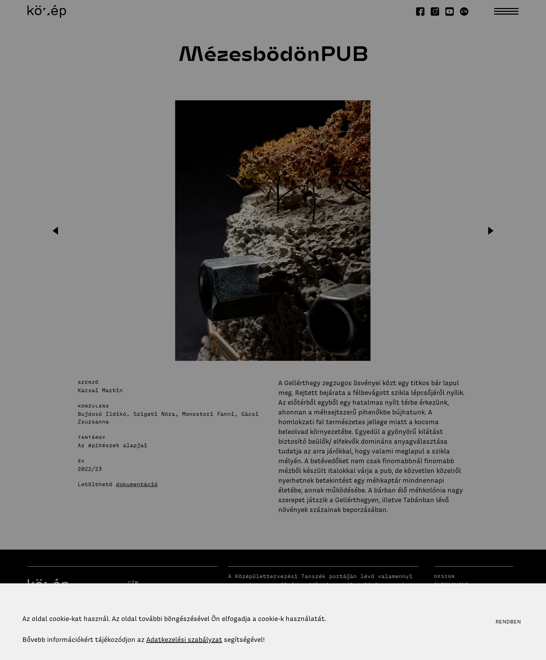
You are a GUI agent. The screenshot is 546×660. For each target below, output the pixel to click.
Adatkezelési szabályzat (184, 639)
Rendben (508, 621)
